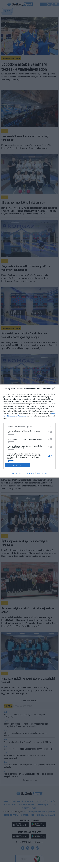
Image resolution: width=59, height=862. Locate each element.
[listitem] (29, 426)
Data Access (29, 473)
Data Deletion (16, 473)
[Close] (54, 389)
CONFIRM (17, 465)
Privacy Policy (42, 473)
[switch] (50, 432)
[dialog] (29, 431)
